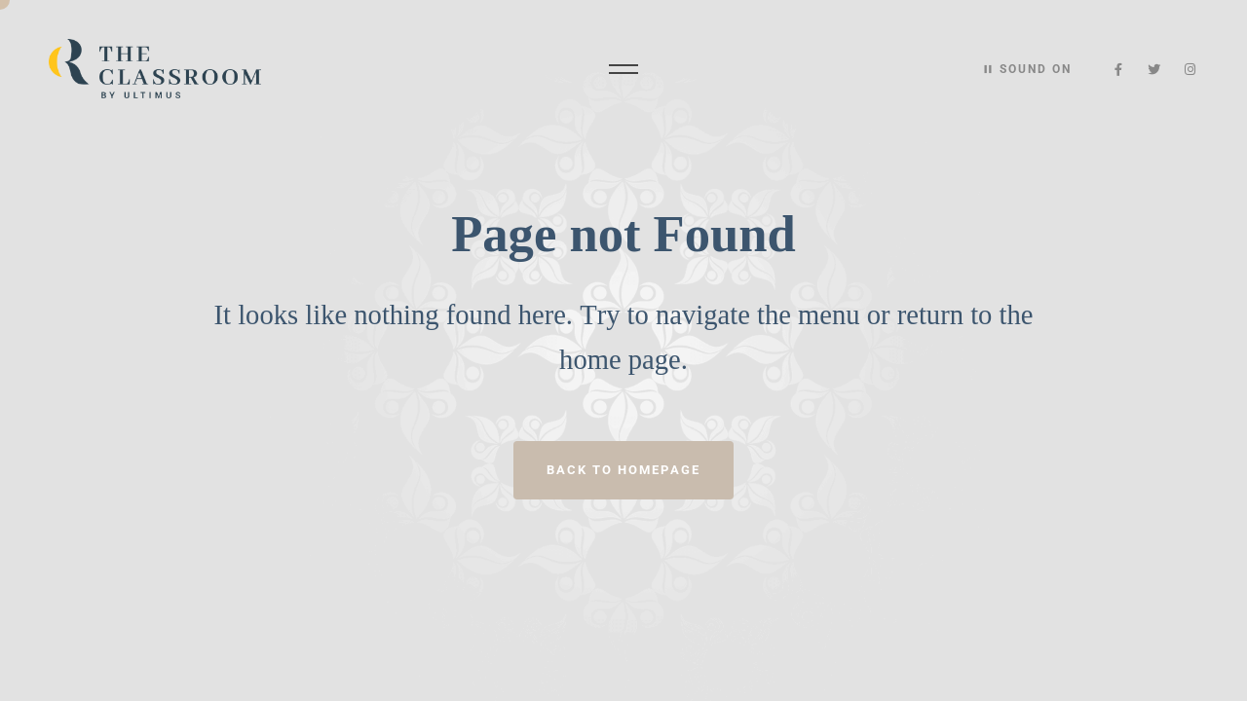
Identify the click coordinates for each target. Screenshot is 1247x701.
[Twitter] (1155, 69)
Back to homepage (623, 469)
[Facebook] (1119, 69)
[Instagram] (1190, 69)
